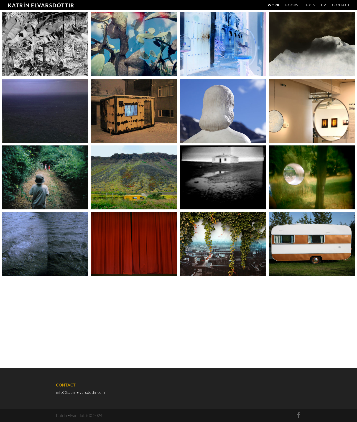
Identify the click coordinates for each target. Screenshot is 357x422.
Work (274, 5)
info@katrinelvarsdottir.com (80, 392)
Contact (341, 5)
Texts (309, 5)
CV (323, 5)
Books (291, 5)
